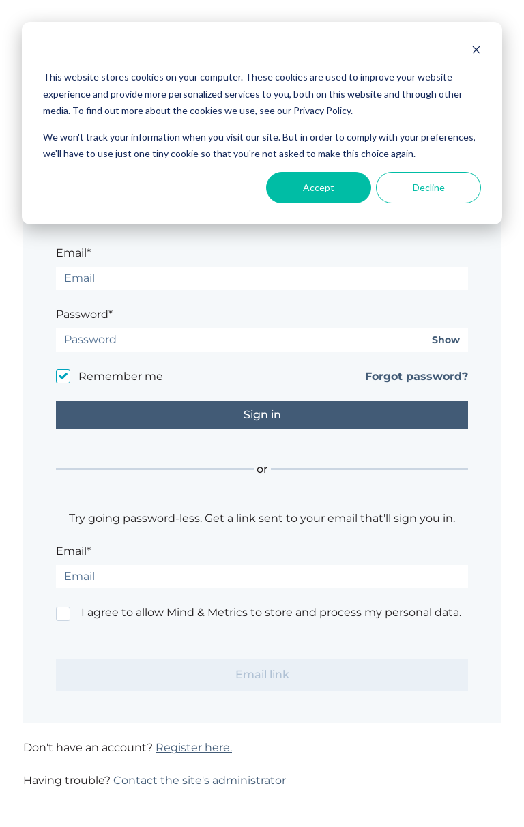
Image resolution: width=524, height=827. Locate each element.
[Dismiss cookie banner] (476, 51)
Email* (73, 252)
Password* (84, 314)
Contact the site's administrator (199, 780)
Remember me (120, 376)
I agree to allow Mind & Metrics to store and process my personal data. (271, 612)
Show (446, 340)
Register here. (194, 747)
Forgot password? (416, 376)
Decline (429, 187)
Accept (318, 187)
